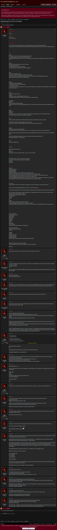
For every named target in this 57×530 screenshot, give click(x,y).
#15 (55, 421)
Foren (8, 4)
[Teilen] (54, 29)
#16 (55, 433)
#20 (55, 498)
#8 (55, 311)
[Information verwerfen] (55, 9)
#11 (55, 364)
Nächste (8, 27)
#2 (55, 249)
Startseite (3, 4)
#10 (55, 354)
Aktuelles (12, 4)
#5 (55, 282)
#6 (55, 292)
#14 (55, 409)
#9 (55, 333)
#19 (55, 488)
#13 (55, 396)
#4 (55, 273)
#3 (55, 261)
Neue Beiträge (3, 6)
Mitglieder (18, 4)
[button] (15, 5)
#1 (55, 29)
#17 (55, 467)
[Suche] (54, 5)
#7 (55, 301)
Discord (24, 4)
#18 (55, 477)
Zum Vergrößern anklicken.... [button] (32, 343)
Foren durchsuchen (9, 6)
